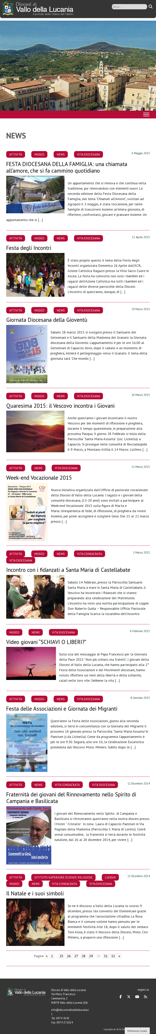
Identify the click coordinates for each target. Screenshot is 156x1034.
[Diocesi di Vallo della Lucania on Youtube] (137, 997)
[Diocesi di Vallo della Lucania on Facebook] (120, 997)
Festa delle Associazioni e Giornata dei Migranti (61, 708)
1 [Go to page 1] (52, 956)
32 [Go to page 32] (113, 956)
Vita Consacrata (89, 554)
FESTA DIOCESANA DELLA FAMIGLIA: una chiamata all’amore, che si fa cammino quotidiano (66, 167)
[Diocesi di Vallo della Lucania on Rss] (145, 997)
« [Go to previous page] (47, 956)
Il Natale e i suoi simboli (35, 893)
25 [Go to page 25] (61, 956)
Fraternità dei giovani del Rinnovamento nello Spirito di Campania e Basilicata (71, 798)
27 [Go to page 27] (76, 956)
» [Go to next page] (119, 956)
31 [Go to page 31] (106, 956)
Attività (15, 154)
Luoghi (110, 877)
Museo (39, 154)
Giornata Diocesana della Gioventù (46, 319)
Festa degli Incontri (28, 247)
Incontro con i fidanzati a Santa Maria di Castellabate (68, 569)
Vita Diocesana (88, 154)
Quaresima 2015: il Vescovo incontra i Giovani (60, 405)
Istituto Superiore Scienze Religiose (63, 877)
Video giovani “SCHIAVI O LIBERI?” (46, 642)
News (61, 154)
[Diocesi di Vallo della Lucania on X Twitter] (128, 997)
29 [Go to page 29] (91, 956)
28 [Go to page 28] (83, 956)
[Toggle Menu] (146, 114)
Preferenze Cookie (137, 1031)
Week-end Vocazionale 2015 (39, 477)
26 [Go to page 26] (69, 956)
